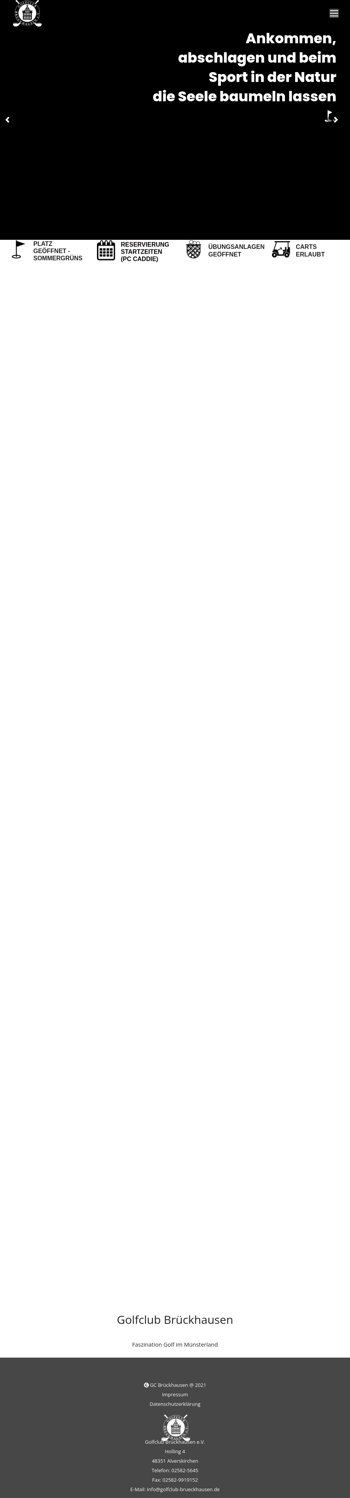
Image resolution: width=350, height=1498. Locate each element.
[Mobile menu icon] (334, 13)
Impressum (175, 1394)
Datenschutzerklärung (175, 1403)
